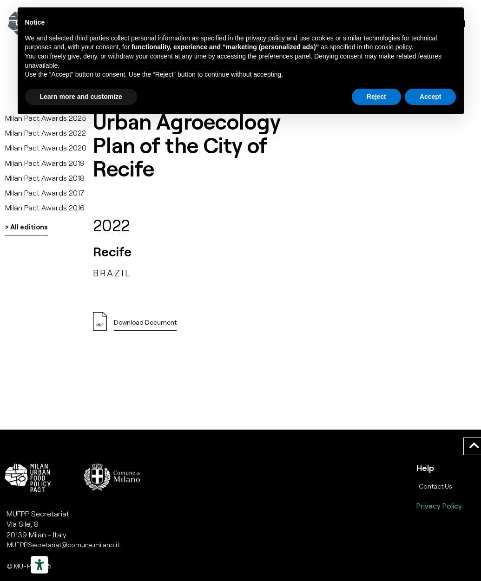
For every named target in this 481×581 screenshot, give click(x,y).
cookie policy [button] (393, 47)
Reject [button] (376, 96)
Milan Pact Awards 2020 (45, 147)
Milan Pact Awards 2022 (45, 132)
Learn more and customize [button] (81, 96)
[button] (145, 325)
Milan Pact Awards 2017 (44, 192)
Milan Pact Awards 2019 (45, 162)
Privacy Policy (439, 505)
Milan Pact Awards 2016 (45, 207)
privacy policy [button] (265, 38)
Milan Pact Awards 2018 (45, 177)
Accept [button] (430, 96)
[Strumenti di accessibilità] (39, 565)
